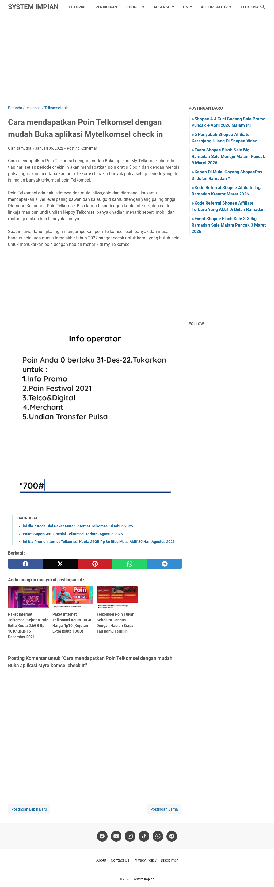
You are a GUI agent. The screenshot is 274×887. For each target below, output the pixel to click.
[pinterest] (95, 564)
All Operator (214, 7)
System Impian (33, 7)
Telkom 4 (249, 7)
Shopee (133, 7)
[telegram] (164, 564)
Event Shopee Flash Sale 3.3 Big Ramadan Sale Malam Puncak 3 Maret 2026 (229, 225)
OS (185, 7)
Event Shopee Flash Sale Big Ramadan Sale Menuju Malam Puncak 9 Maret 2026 (228, 156)
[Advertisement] (137, 59)
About (101, 860)
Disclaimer (169, 860)
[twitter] (60, 564)
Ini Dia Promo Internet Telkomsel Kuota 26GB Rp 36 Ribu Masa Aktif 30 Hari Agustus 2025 (99, 541)
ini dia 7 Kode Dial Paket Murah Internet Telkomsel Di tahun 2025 (78, 526)
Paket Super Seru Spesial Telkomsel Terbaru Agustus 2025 (73, 534)
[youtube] (116, 836)
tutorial (77, 7)
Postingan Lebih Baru (29, 809)
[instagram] (130, 836)
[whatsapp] (129, 564)
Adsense (162, 7)
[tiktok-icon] (144, 836)
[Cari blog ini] (263, 7)
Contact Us (120, 860)
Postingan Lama (164, 809)
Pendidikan (106, 7)
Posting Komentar (82, 148)
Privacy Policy (145, 860)
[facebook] (25, 564)
